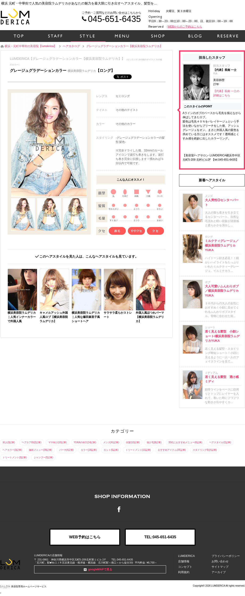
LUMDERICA (186, 556)
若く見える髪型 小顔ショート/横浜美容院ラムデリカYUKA (222, 336)
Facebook (122, 509)
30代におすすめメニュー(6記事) (185, 442)
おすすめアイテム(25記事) (172, 450)
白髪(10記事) (133, 442)
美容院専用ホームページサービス (23, 586)
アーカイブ (219, 572)
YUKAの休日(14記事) (85, 442)
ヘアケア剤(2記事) (31, 442)
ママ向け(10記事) (57, 442)
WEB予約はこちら (84, 537)
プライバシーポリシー (226, 556)
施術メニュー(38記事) (40, 450)
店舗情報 (183, 561)
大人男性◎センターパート (222, 202)
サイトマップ (220, 566)
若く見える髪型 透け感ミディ (222, 379)
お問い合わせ (220, 561)
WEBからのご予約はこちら (184, 26)
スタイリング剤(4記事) (205, 450)
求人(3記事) (9, 442)
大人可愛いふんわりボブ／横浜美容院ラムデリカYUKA (222, 290)
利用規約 (183, 572)
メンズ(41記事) (111, 442)
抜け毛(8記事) (154, 442)
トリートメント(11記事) (138, 450)
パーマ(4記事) (66, 450)
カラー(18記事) (89, 450)
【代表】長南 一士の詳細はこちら (226, 93)
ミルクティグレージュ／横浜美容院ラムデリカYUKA (222, 245)
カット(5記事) (111, 450)
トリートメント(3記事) (15, 457)
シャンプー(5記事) (43, 457)
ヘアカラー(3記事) (12, 450)
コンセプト (185, 566)
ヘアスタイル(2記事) (220, 442)
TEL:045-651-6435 (160, 537)
